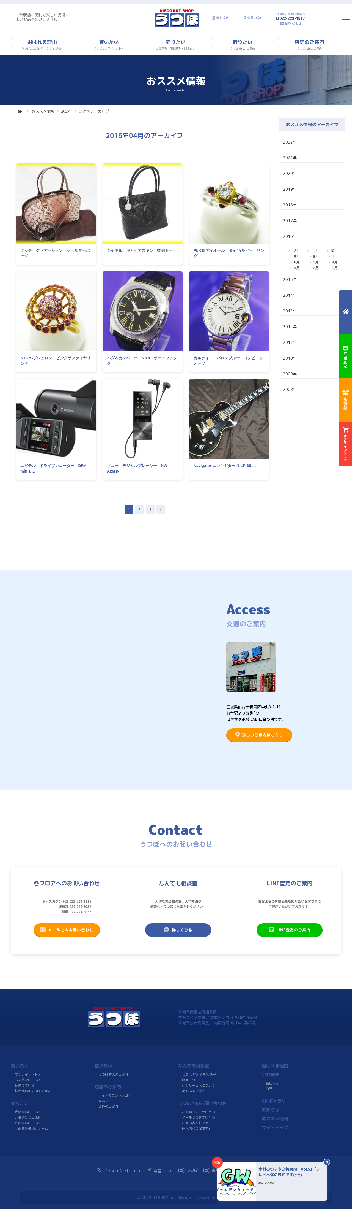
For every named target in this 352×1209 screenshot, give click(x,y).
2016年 (67, 111)
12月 (295, 251)
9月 (296, 256)
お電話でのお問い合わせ (200, 1112)
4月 (335, 262)
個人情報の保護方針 (197, 1128)
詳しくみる (178, 929)
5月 (316, 262)
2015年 (290, 279)
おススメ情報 (43, 111)
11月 (314, 251)
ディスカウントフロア (114, 1095)
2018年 (290, 204)
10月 (334, 251)
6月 (296, 262)
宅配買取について (28, 1123)
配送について (25, 1085)
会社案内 (222, 17)
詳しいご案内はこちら (259, 735)
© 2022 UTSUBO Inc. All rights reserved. (176, 1197)
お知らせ (270, 1110)
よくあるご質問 (193, 1091)
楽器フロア (106, 1101)
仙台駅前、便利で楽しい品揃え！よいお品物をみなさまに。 (44, 17)
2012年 (290, 326)
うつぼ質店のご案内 (113, 1074)
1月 (335, 268)
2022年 (290, 142)
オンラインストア (28, 1074)
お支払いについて (28, 1080)
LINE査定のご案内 (289, 929)
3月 (296, 268)
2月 (316, 268)
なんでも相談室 (193, 1066)
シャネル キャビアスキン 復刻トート (141, 250)
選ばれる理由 (275, 1066)
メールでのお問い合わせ (67, 929)
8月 (316, 256)
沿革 (269, 1088)
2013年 (290, 311)
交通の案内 (255, 17)
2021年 (290, 157)
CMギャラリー (276, 1101)
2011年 (290, 342)
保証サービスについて (198, 1085)
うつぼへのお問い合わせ (202, 1103)
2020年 (290, 173)
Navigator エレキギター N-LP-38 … (225, 465)
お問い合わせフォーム (198, 1123)
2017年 (290, 220)
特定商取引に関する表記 (33, 1091)
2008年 (290, 389)
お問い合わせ (293, 23)
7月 (335, 256)
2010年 (290, 358)
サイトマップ (275, 1127)
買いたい (20, 1066)
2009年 (290, 373)
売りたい (20, 1103)
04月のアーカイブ (94, 111)
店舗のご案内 (108, 1087)
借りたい (103, 1066)
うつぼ (188, 1170)
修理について (192, 1080)
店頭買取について (28, 1112)
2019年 (290, 189)
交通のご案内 (108, 1106)
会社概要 (270, 1075)
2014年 (290, 295)
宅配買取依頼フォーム (31, 1128)
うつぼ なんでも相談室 (199, 1074)
